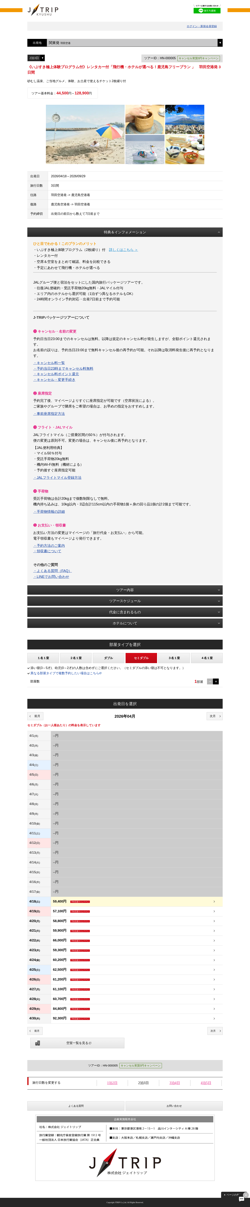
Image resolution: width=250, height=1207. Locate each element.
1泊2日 (112, 1083)
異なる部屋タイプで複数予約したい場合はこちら (64, 673)
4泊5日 (206, 1083)
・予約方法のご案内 (49, 546)
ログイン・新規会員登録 (202, 26)
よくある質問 (76, 1105)
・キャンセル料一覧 (49, 363)
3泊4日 (175, 1083)
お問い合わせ (174, 1105)
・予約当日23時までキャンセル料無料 (63, 369)
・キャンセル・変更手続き (54, 380)
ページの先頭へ (235, 1194)
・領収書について (47, 551)
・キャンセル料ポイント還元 (56, 374)
